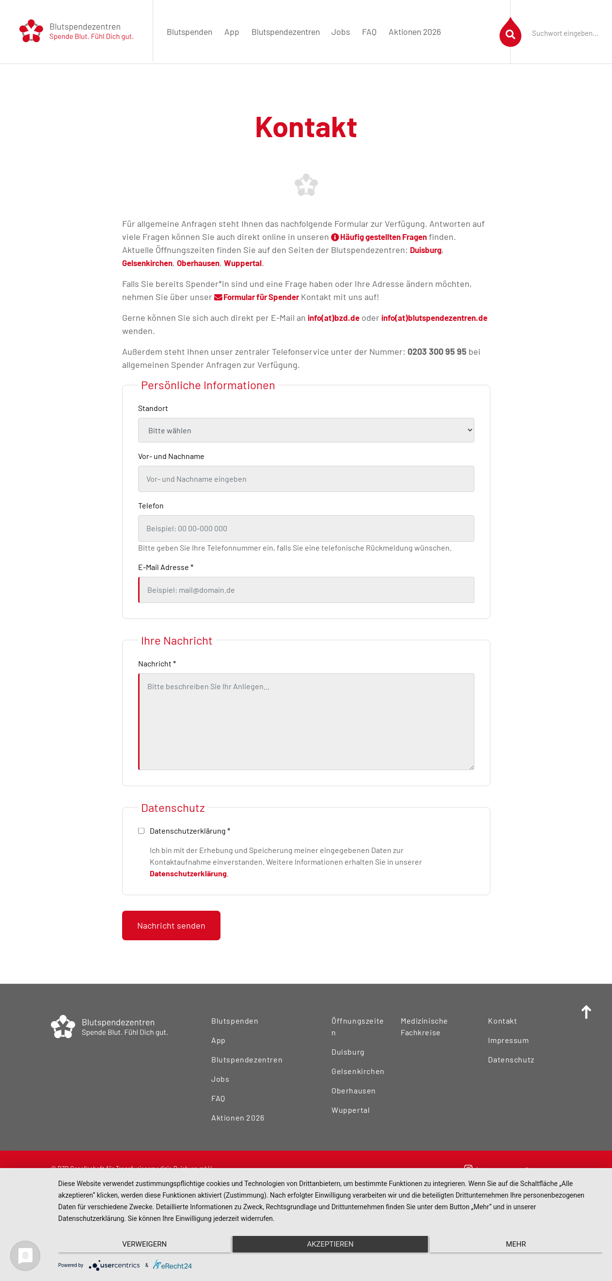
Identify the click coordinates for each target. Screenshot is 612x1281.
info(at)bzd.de (335, 317)
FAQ (369, 31)
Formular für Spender (261, 296)
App (231, 31)
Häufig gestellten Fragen (384, 236)
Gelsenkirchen (150, 262)
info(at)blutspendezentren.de (179, 330)
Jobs (340, 31)
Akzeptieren (330, 1247)
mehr (521, 1247)
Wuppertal (254, 262)
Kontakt (501, 1020)
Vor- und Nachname (171, 455)
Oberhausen (206, 262)
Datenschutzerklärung (188, 873)
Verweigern (139, 1247)
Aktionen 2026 (415, 31)
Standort (153, 407)
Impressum (507, 1039)
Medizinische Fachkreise (423, 1026)
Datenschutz (509, 1059)
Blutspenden (189, 31)
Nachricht (157, 663)
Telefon (151, 505)
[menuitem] (190, 31)
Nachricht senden (171, 925)
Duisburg (427, 249)
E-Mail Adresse (165, 566)
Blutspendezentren (285, 31)
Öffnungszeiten (358, 1020)
